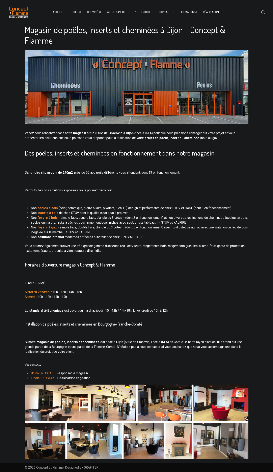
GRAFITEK (91, 467)
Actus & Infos (116, 11)
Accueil (58, 11)
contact (165, 11)
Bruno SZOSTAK (42, 373)
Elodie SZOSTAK (42, 378)
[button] (263, 12)
